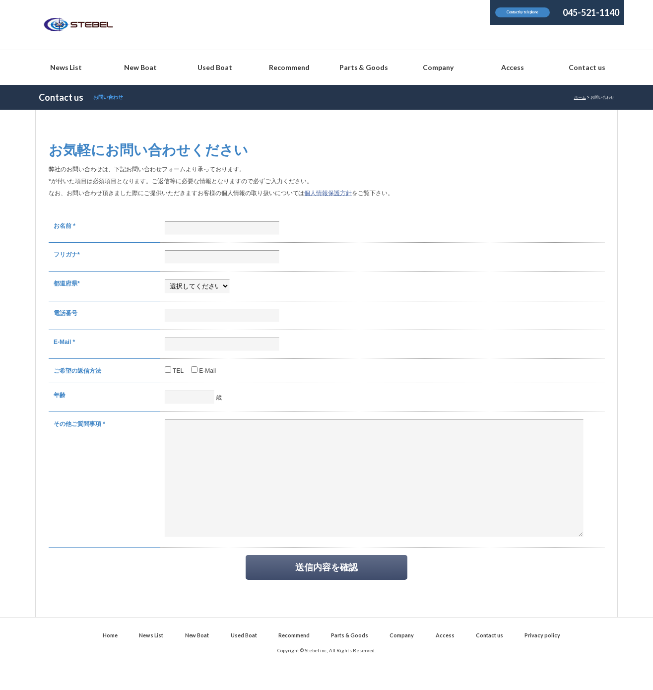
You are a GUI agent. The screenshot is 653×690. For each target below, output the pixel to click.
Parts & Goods (349, 657)
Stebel (78, 25)
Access (445, 657)
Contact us (489, 657)
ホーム (580, 97)
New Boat (197, 657)
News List (151, 657)
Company (402, 657)
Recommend (294, 657)
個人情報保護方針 (328, 193)
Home (110, 657)
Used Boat (244, 657)
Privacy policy (542, 657)
